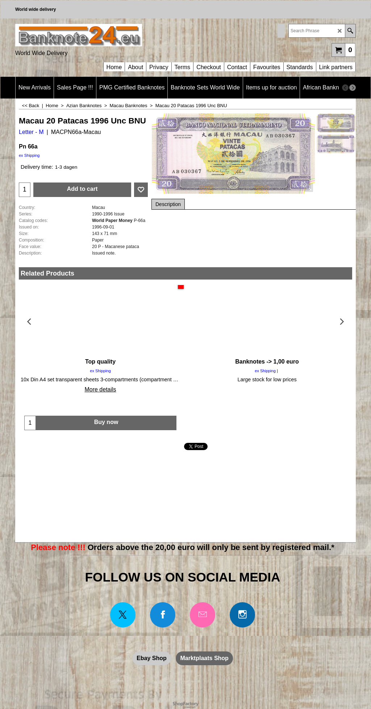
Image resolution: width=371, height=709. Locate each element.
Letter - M (31, 132)
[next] (352, 87)
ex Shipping (29, 155)
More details (100, 389)
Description (168, 204)
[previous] (345, 87)
